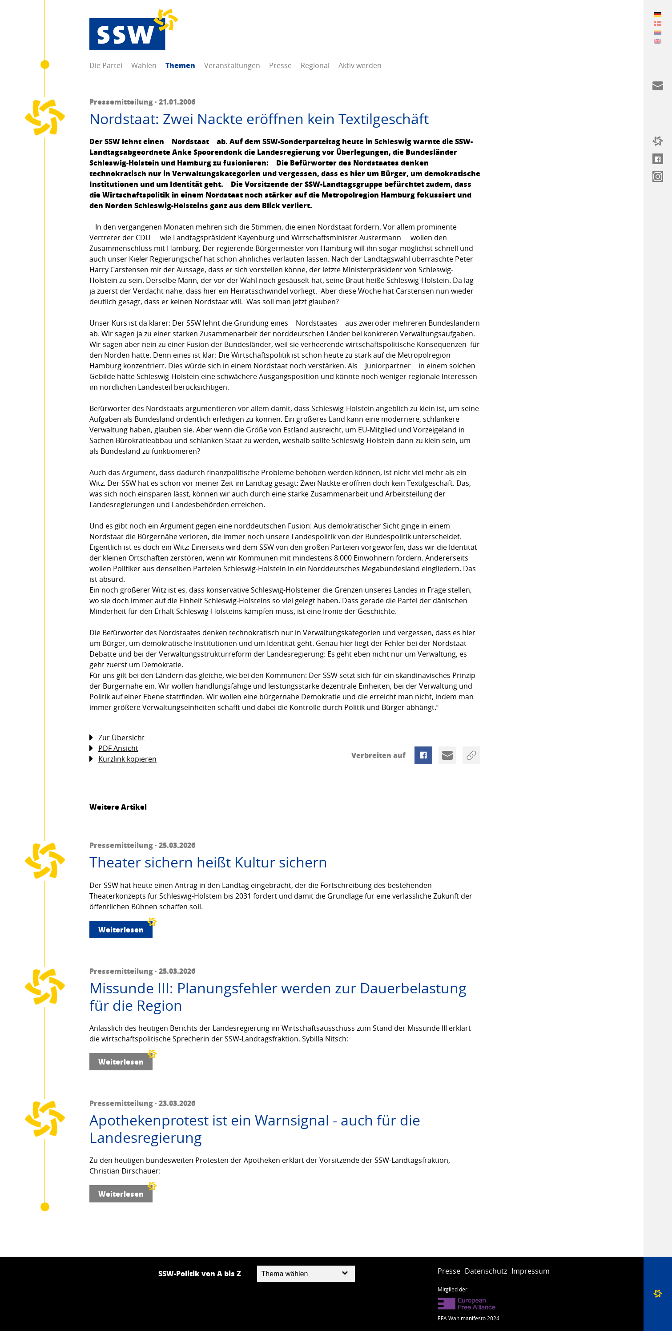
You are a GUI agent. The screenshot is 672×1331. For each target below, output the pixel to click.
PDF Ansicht (113, 748)
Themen (180, 65)
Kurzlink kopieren (123, 759)
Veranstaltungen (232, 65)
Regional (315, 65)
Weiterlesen (125, 928)
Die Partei (105, 65)
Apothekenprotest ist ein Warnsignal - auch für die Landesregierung (254, 1129)
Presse (280, 65)
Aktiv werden (360, 65)
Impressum (530, 1271)
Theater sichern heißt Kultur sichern (208, 862)
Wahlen (144, 65)
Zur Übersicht (117, 738)
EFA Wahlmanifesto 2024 (468, 1318)
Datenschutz (486, 1271)
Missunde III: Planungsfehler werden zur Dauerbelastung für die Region (278, 997)
